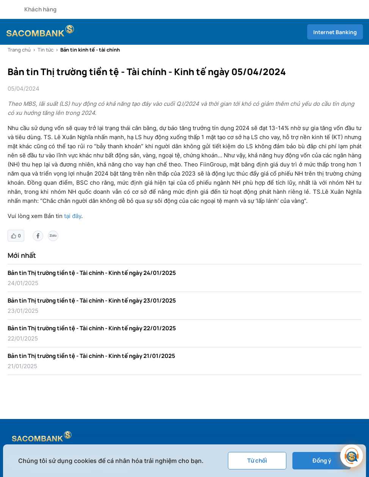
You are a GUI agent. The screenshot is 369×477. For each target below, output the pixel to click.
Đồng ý (321, 460)
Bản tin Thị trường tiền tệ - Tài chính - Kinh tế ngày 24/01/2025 (92, 273)
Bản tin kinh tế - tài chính (90, 49)
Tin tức (45, 49)
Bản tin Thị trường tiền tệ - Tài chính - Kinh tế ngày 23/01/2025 (92, 300)
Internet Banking (335, 32)
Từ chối (257, 460)
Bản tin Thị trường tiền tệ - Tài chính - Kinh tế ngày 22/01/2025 (92, 328)
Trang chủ (19, 49)
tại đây (72, 216)
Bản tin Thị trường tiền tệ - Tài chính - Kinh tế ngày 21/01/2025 (91, 356)
